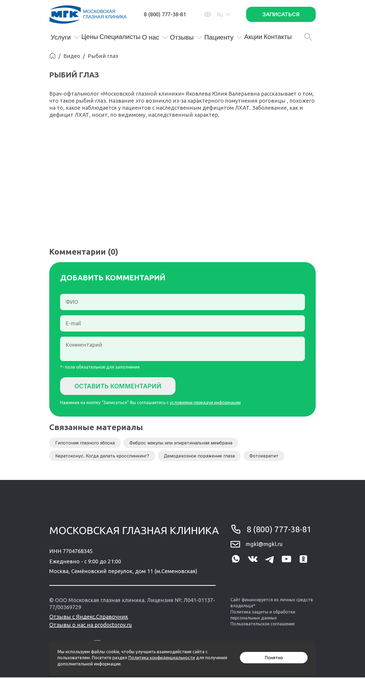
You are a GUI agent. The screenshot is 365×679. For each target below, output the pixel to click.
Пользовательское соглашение (262, 625)
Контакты (278, 37)
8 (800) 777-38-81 (165, 14)
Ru (223, 14)
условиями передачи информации (205, 404)
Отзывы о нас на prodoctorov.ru (90, 626)
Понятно (274, 657)
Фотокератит (263, 457)
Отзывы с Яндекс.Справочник (88, 618)
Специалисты (120, 37)
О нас (155, 37)
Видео (71, 56)
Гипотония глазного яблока (85, 444)
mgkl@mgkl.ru (264, 545)
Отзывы (186, 37)
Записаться (280, 14)
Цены (89, 37)
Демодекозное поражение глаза (199, 457)
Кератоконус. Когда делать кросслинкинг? (102, 457)
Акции (253, 37)
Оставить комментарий (122, 386)
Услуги (65, 37)
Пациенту (223, 37)
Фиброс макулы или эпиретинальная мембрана (180, 444)
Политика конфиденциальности (161, 657)
